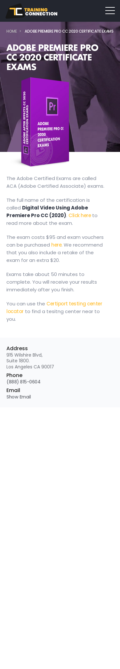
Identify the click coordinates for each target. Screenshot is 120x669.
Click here (79, 215)
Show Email (18, 397)
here (56, 244)
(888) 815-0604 (23, 382)
